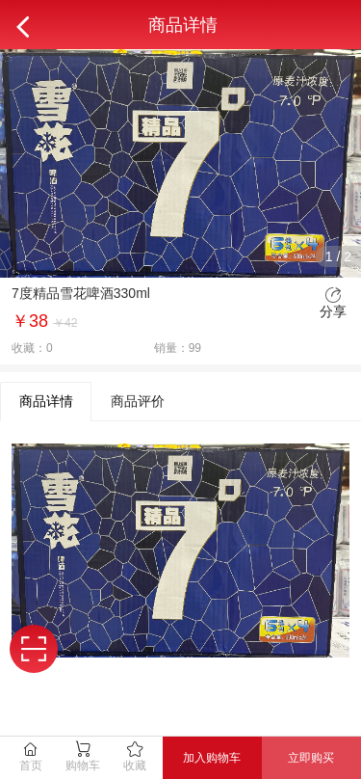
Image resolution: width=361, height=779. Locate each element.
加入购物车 (212, 758)
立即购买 (311, 758)
